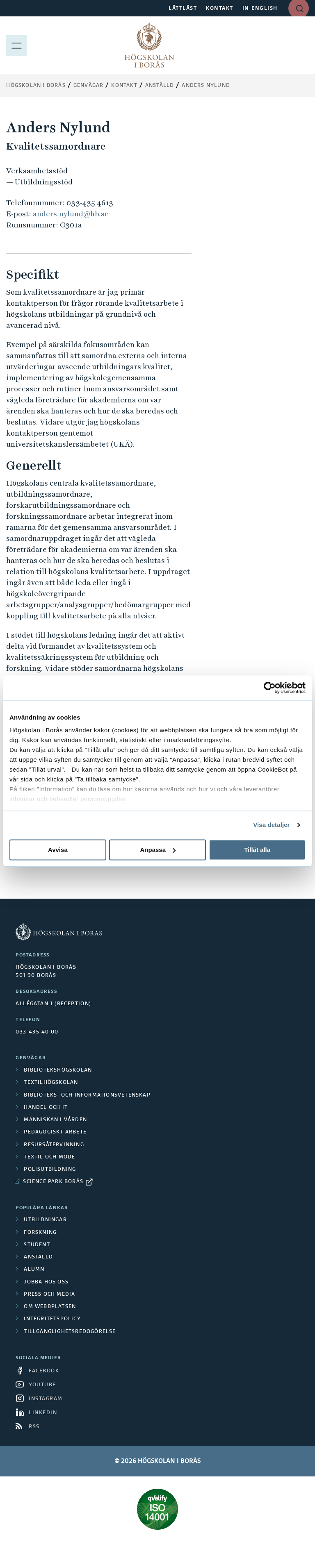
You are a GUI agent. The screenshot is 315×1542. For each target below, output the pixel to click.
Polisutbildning (50, 1169)
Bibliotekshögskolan (58, 1070)
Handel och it (46, 1108)
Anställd (38, 1257)
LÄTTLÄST (183, 8)
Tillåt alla (257, 849)
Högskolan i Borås (35, 86)
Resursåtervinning (54, 1145)
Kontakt (124, 86)
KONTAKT (219, 8)
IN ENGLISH (260, 8)
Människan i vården (55, 1120)
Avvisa (58, 849)
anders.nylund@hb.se (71, 213)
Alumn (34, 1269)
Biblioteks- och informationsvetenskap (87, 1095)
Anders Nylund (206, 86)
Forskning (40, 1232)
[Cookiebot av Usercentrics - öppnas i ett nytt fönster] (270, 687)
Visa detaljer (271, 824)
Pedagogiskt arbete (55, 1132)
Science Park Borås (53, 1182)
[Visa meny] (16, 45)
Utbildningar (45, 1220)
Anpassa (158, 849)
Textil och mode (49, 1157)
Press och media (49, 1294)
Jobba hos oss (46, 1282)
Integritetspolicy (52, 1319)
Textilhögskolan (51, 1083)
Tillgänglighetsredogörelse (70, 1332)
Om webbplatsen (50, 1307)
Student (37, 1245)
